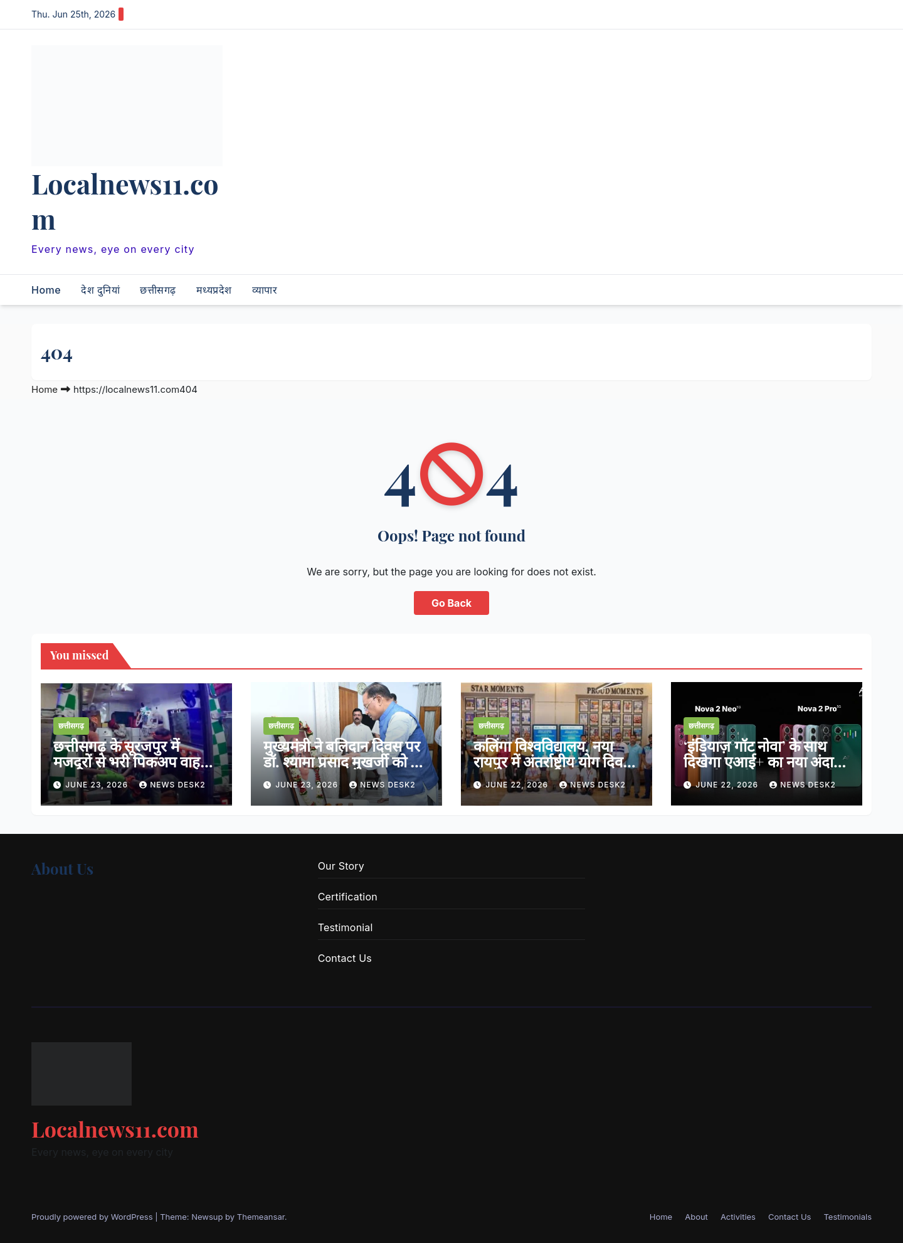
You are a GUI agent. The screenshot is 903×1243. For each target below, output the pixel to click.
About (696, 1217)
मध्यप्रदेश (214, 290)
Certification (348, 896)
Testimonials (847, 1217)
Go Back (451, 603)
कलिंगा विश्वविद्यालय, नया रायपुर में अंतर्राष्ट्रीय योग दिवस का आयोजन (553, 761)
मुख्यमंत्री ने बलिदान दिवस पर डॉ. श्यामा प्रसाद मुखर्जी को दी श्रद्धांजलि (342, 761)
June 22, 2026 (518, 784)
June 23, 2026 (97, 784)
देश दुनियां (100, 290)
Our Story (341, 866)
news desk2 (172, 784)
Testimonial (345, 927)
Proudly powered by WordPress (93, 1217)
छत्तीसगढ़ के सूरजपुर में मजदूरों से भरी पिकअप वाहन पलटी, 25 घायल (130, 761)
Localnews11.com (125, 201)
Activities (738, 1217)
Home (46, 290)
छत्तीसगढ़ (158, 290)
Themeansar (261, 1217)
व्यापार (265, 290)
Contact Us (345, 958)
